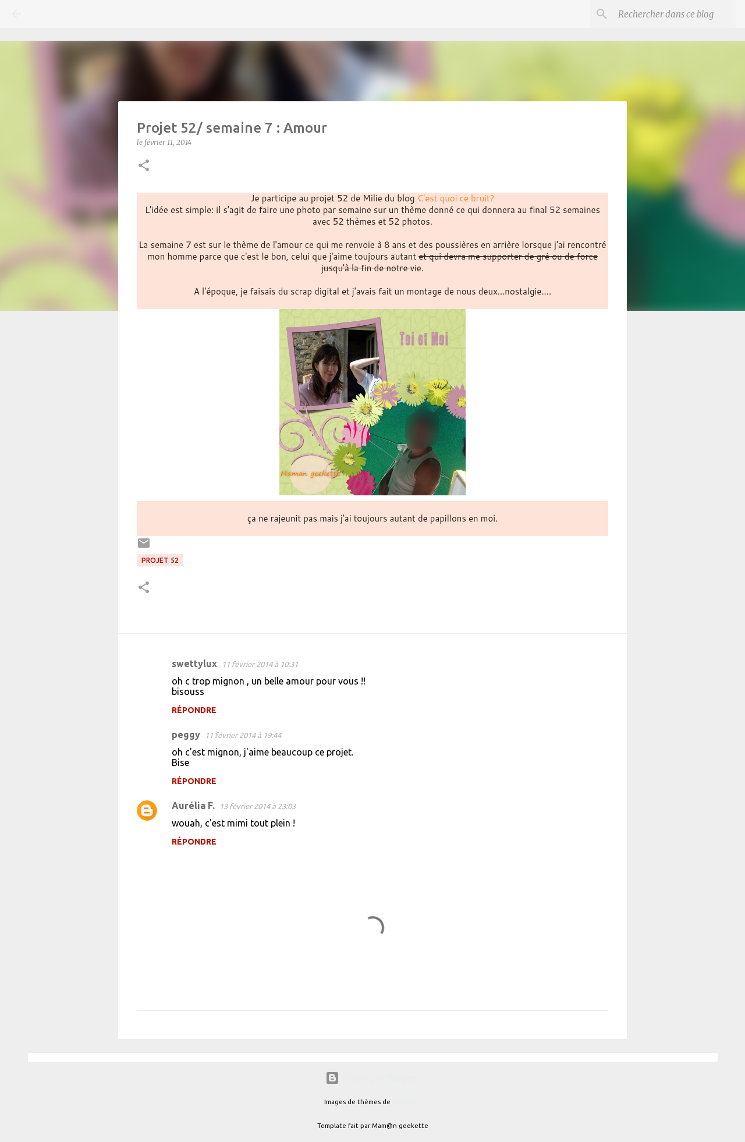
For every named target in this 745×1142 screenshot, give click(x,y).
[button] (144, 166)
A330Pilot (406, 1101)
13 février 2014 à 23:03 (257, 806)
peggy (186, 734)
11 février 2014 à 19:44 (243, 735)
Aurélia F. (193, 805)
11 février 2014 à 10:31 (260, 664)
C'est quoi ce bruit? (456, 198)
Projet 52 (160, 560)
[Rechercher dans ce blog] (674, 14)
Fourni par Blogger (372, 1078)
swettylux (194, 663)
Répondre (194, 710)
